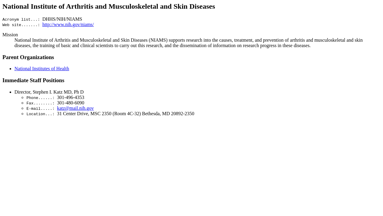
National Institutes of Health (41, 68)
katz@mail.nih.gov (75, 108)
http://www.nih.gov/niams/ (68, 24)
